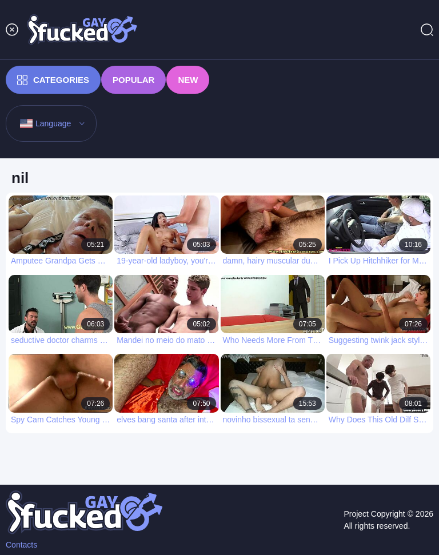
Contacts (21, 544)
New (188, 80)
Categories (53, 80)
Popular (133, 80)
